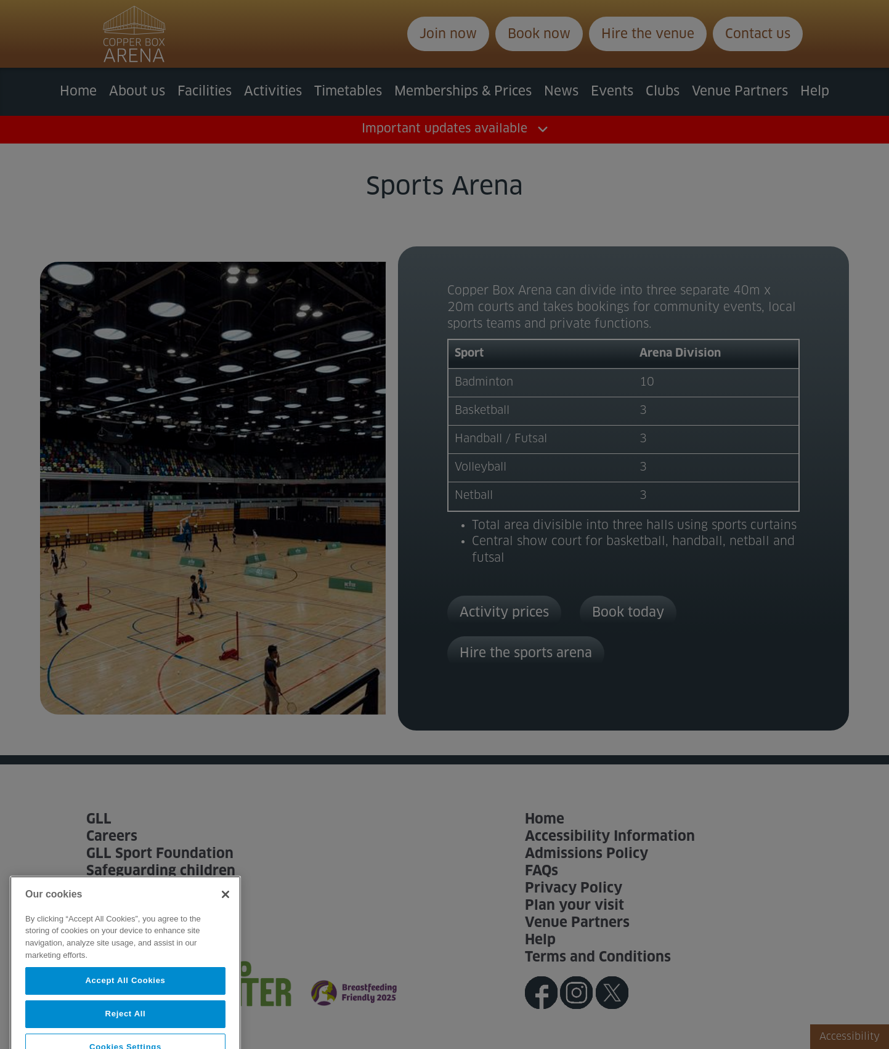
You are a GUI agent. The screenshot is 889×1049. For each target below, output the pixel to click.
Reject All (125, 1030)
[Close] (225, 911)
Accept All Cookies (125, 997)
